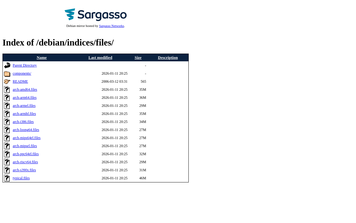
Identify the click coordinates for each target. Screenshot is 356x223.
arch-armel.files (24, 106)
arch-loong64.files (26, 130)
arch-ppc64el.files (26, 154)
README (20, 82)
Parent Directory (25, 65)
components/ (22, 74)
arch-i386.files (23, 122)
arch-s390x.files (24, 170)
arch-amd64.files (25, 90)
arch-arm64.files (25, 98)
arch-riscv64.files (25, 162)
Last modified (100, 57)
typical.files (21, 178)
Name (42, 57)
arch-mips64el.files (27, 138)
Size (138, 57)
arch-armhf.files (24, 114)
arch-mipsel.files (25, 146)
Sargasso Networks (111, 26)
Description (168, 57)
